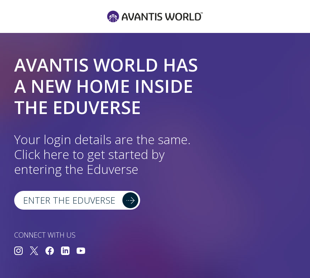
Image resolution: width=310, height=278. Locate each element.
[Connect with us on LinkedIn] (65, 251)
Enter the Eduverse (69, 200)
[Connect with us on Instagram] (18, 251)
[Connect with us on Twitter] (34, 251)
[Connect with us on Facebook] (49, 251)
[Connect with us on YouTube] (81, 251)
